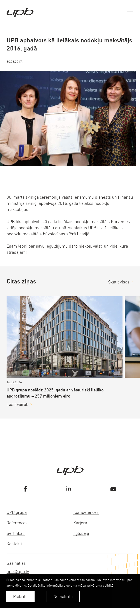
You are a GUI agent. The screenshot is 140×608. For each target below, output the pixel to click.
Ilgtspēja (81, 533)
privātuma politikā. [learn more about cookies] (100, 585)
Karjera (80, 522)
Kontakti (14, 543)
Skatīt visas (119, 282)
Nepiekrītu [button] (63, 596)
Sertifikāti (16, 533)
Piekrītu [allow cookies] (20, 596)
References (17, 522)
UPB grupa (17, 512)
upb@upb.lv (18, 571)
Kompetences (86, 512)
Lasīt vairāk (17, 404)
